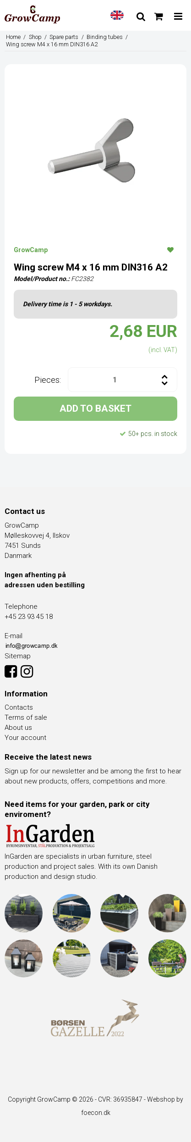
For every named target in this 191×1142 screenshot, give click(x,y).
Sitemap (18, 656)
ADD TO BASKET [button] (95, 408)
